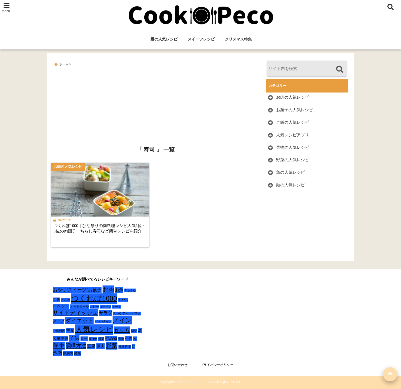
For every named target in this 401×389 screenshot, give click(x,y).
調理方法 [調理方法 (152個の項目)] (76, 346)
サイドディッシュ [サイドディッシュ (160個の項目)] (75, 312)
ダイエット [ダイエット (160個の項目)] (79, 320)
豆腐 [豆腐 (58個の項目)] (91, 346)
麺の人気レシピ (164, 39)
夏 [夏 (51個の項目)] (140, 330)
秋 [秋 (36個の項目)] (135, 339)
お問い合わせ (177, 365)
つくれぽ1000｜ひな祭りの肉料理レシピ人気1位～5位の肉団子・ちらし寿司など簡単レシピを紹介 (100, 228)
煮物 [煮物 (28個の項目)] (121, 339)
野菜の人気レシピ (292, 160)
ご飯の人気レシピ (292, 122)
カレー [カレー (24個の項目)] (94, 306)
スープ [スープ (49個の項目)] (58, 321)
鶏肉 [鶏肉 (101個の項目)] (57, 352)
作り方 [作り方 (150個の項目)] (122, 330)
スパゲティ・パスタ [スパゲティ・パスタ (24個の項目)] (127, 313)
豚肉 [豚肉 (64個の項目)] (100, 346)
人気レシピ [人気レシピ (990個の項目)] (94, 329)
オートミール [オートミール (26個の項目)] (79, 306)
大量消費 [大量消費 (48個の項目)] (60, 338)
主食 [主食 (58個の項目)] (70, 330)
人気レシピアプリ (292, 135)
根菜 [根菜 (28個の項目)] (101, 339)
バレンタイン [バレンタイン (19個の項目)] (103, 321)
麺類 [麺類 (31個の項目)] (77, 353)
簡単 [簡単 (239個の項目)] (59, 345)
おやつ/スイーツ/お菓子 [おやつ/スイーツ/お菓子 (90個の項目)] (77, 289)
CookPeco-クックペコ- (191, 382)
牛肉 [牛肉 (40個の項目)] (128, 338)
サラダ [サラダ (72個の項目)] (105, 313)
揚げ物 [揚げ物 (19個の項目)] (93, 338)
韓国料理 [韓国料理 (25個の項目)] (124, 346)
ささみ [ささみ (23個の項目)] (65, 299)
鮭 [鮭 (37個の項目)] (133, 346)
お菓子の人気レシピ (294, 110)
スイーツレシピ (201, 39)
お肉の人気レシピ (292, 97)
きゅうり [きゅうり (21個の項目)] (130, 290)
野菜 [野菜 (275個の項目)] (111, 345)
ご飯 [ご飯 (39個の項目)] (56, 300)
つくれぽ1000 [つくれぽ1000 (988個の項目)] (94, 298)
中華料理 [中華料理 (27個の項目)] (59, 331)
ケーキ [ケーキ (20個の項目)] (116, 306)
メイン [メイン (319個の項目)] (122, 320)
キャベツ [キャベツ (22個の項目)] (105, 306)
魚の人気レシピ (290, 172)
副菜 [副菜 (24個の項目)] (134, 331)
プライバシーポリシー (217, 365)
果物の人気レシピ (292, 147)
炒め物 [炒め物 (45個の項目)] (111, 338)
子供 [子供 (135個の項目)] (74, 338)
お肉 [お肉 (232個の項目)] (108, 289)
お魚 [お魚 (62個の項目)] (119, 290)
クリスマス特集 (238, 39)
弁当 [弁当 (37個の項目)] (84, 339)
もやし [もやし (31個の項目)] (123, 300)
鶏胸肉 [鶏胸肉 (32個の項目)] (68, 353)
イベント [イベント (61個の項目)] (61, 306)
